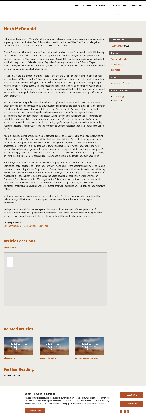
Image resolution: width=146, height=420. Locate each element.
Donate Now (35, 410)
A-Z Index (87, 5)
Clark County (30, 225)
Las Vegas (43, 225)
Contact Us (132, 403)
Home (75, 5)
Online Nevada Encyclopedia (16, 11)
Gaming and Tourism (120, 83)
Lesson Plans (136, 5)
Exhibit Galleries (119, 5)
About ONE (132, 394)
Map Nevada (101, 5)
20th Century (118, 45)
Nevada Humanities (10, 402)
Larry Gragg (119, 96)
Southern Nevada (12, 225)
